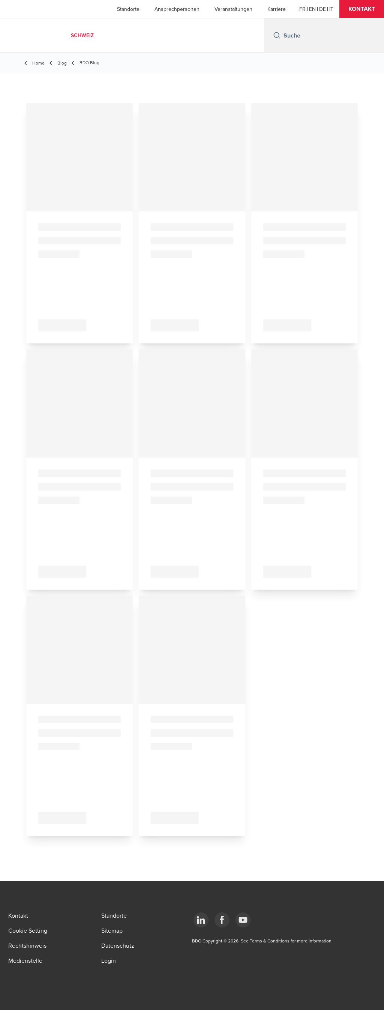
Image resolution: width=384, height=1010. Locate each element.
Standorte (128, 9)
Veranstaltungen (233, 9)
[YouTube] (243, 920)
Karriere (276, 9)
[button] (361, 9)
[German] (322, 9)
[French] (302, 9)
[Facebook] (222, 920)
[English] (312, 9)
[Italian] (331, 9)
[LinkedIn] (201, 920)
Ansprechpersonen (177, 9)
